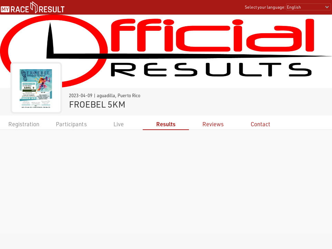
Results (165, 124)
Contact (260, 124)
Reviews (213, 124)
